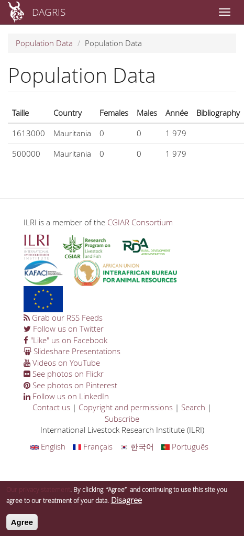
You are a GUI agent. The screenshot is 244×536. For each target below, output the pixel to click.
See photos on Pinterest (70, 385)
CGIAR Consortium (140, 222)
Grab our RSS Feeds (63, 317)
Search (193, 407)
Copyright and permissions (126, 407)
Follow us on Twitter (64, 328)
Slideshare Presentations (72, 351)
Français (93, 446)
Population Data (44, 43)
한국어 (137, 446)
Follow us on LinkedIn (66, 396)
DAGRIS (48, 11)
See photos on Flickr (64, 373)
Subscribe (122, 418)
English (47, 446)
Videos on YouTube (62, 362)
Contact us (51, 407)
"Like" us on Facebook (65, 340)
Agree (22, 525)
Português (184, 446)
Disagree (126, 503)
